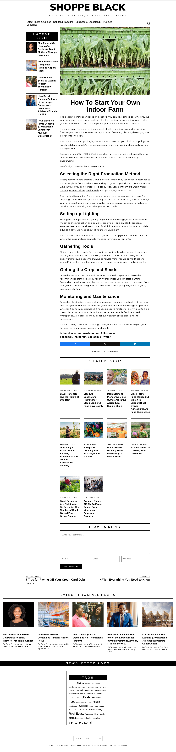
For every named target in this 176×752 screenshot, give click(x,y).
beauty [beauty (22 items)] (84, 685)
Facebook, (66, 335)
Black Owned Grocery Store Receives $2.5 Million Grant (115, 450)
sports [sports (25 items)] (102, 712)
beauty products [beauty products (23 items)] (93, 685)
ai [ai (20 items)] (85, 682)
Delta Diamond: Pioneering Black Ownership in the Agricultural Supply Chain (116, 398)
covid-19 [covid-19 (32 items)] (89, 691)
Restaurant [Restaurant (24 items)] (89, 712)
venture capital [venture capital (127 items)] (80, 720)
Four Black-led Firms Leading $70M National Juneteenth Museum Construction (46, 128)
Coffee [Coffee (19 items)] (91, 688)
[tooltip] (75, 342)
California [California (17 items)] (71, 688)
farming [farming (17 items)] (80, 696)
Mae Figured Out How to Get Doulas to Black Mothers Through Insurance (47, 49)
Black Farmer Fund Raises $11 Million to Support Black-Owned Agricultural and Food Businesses (140, 401)
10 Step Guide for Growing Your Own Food (140, 448)
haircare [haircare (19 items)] (84, 700)
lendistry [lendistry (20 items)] (91, 704)
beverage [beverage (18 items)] (103, 685)
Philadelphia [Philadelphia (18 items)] (83, 708)
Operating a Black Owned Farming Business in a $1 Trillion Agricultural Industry (69, 454)
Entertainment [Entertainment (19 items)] (73, 696)
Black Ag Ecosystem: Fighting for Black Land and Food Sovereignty (93, 398)
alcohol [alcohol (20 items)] (88, 682)
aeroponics (84, 141)
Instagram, (80, 335)
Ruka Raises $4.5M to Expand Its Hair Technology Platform (47, 83)
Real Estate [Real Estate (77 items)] (76, 711)
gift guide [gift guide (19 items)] (79, 700)
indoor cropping (135, 141)
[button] (100, 736)
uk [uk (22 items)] (99, 716)
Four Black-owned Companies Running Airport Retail (48, 66)
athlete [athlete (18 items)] (80, 685)
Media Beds (92, 189)
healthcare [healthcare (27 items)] (73, 704)
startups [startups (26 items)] (80, 716)
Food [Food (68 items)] (72, 699)
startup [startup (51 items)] (73, 716)
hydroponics (97, 141)
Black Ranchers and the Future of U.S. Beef (69, 395)
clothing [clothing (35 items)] (84, 688)
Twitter (106, 335)
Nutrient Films (77, 189)
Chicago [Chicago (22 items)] (78, 688)
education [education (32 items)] (98, 691)
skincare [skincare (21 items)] (96, 712)
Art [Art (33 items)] (92, 682)
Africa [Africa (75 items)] (80, 681)
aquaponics (66, 228)
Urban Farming (101, 179)
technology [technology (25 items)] (88, 716)
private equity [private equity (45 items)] (95, 707)
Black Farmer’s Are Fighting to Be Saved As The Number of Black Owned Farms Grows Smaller (69, 507)
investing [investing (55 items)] (83, 704)
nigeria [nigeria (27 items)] (101, 704)
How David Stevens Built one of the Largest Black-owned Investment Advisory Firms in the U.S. (48, 105)
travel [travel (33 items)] (95, 716)
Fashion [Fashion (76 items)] (88, 695)
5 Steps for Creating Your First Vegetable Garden (92, 450)
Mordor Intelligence (85, 153)
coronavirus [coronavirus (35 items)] (79, 691)
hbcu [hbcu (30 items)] (90, 700)
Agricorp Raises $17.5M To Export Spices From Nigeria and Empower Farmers (93, 507)
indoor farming (110, 350)
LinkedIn (93, 335)
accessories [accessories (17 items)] (72, 682)
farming (95, 350)
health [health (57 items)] (96, 699)
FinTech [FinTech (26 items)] (97, 696)
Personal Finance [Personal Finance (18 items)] (74, 708)
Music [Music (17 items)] (96, 704)
